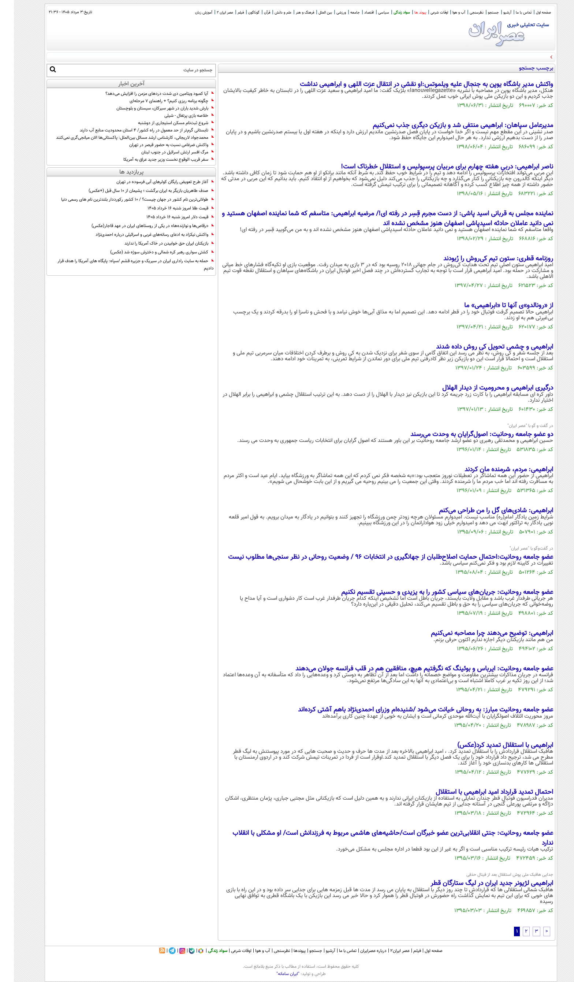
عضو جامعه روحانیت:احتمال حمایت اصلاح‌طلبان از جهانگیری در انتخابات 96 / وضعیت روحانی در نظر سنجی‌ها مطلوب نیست (376, 557)
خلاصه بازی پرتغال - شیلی (175, 115)
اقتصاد (355, 12)
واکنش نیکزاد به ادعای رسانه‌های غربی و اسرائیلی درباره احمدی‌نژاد (141, 234)
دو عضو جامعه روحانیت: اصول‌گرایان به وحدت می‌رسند (467, 434)
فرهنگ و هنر (291, 12)
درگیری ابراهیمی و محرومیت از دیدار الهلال (483, 388)
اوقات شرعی (425, 12)
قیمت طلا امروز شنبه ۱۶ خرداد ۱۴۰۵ (167, 208)
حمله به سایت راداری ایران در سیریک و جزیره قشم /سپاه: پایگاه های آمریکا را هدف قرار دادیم (122, 265)
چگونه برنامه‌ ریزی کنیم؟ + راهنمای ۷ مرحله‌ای (158, 101)
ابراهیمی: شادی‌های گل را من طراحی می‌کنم (482, 511)
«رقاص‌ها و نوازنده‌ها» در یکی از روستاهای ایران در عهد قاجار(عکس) (139, 226)
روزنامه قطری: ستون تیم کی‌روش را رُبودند (484, 259)
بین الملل (311, 12)
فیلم (227, 12)
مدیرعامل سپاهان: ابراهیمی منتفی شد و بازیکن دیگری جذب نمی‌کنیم (449, 125)
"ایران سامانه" (274, 974)
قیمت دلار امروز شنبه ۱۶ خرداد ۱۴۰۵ (166, 217)
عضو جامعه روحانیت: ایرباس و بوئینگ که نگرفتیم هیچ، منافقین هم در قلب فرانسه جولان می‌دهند (410, 669)
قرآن (253, 12)
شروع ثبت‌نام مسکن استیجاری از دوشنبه (162, 123)
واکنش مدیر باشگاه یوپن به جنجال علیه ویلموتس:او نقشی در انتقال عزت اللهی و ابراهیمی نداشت (412, 84)
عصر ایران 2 (211, 12)
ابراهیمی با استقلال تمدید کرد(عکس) (491, 745)
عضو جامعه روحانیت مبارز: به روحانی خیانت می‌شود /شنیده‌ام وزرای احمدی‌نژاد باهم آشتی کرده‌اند (411, 710)
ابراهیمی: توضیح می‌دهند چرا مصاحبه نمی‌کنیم (478, 633)
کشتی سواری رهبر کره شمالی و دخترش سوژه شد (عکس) (148, 252)
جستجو (479, 12)
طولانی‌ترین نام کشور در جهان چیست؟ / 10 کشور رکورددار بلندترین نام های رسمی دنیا (123, 199)
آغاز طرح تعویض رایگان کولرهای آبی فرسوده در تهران (151, 182)
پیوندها (286, 951)
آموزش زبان (189, 12)
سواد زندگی (388, 12)
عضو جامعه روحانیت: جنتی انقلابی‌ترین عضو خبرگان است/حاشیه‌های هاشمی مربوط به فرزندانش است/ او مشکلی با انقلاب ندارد (379, 838)
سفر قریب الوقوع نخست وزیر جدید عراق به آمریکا (154, 159)
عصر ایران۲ (386, 951)
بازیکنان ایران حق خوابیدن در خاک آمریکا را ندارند (155, 243)
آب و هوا (445, 12)
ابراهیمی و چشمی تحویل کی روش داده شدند (480, 347)
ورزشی (327, 12)
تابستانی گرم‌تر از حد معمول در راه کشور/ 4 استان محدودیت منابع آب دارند (133, 130)
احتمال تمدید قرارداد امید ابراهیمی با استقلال (480, 792)
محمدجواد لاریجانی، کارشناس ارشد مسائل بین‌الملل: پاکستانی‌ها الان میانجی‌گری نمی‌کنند (121, 137)
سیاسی (369, 12)
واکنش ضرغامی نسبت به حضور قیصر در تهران (157, 145)
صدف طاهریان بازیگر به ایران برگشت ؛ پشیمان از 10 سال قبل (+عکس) (137, 190)
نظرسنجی (463, 12)
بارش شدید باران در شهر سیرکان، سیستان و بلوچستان (151, 108)
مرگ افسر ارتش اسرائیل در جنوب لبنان (163, 152)
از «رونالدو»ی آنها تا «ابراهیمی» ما (494, 306)
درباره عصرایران (359, 951)
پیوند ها (406, 12)
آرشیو (493, 12)
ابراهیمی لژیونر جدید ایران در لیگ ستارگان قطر (478, 883)
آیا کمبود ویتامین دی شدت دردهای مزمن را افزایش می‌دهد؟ (146, 93)
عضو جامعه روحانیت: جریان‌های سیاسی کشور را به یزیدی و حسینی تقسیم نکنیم (433, 592)
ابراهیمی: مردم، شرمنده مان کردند (495, 470)
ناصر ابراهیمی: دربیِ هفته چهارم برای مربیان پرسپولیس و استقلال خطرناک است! (433, 167)
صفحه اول (529, 12)
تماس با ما (510, 12)
